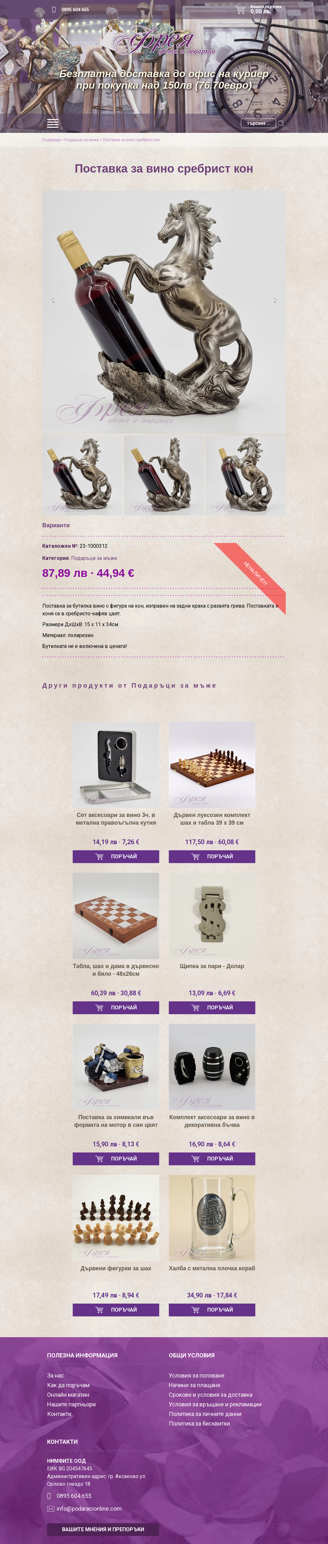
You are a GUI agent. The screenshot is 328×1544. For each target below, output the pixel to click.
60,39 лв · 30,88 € (116, 993)
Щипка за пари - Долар (212, 966)
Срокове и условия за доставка (210, 1394)
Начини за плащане (194, 1385)
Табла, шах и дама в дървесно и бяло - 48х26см (116, 970)
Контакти (59, 1414)
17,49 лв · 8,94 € (116, 1295)
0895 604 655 (75, 9)
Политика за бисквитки (199, 1423)
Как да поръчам (68, 1385)
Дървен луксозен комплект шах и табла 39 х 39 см (212, 819)
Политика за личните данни (205, 1414)
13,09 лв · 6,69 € (212, 993)
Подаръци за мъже (81, 140)
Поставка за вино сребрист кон (131, 140)
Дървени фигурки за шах (116, 1268)
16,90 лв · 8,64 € (212, 1144)
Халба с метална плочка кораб (212, 1272)
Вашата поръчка (268, 9)
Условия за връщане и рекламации (215, 1404)
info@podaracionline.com (89, 1508)
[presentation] (53, 301)
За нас (55, 1375)
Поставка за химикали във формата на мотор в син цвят (116, 1121)
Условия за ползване (197, 1375)
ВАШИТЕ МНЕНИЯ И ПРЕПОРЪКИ (103, 1529)
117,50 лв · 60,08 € (212, 842)
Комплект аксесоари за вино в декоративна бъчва (212, 1121)
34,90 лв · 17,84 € (212, 1295)
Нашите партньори (71, 1404)
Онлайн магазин (68, 1394)
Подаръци (51, 140)
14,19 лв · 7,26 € (116, 842)
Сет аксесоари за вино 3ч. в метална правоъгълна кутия (116, 819)
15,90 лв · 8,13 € (116, 1144)
